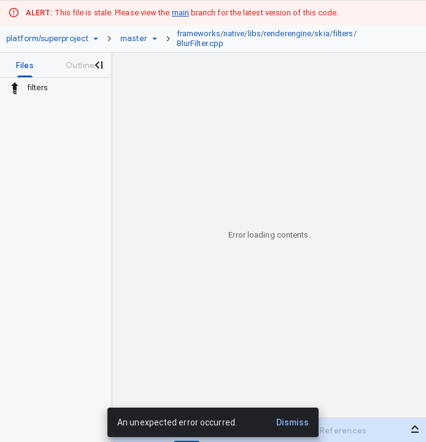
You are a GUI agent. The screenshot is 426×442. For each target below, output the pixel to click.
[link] (291, 38)
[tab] (25, 65)
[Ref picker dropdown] (155, 38)
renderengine (287, 33)
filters (343, 33)
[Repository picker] (96, 38)
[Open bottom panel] (415, 429)
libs (254, 33)
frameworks (198, 33)
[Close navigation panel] (98, 65)
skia (321, 33)
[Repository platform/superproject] (47, 38)
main (180, 12)
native (234, 33)
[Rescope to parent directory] (14, 88)
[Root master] (134, 38)
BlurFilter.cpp (200, 43)
